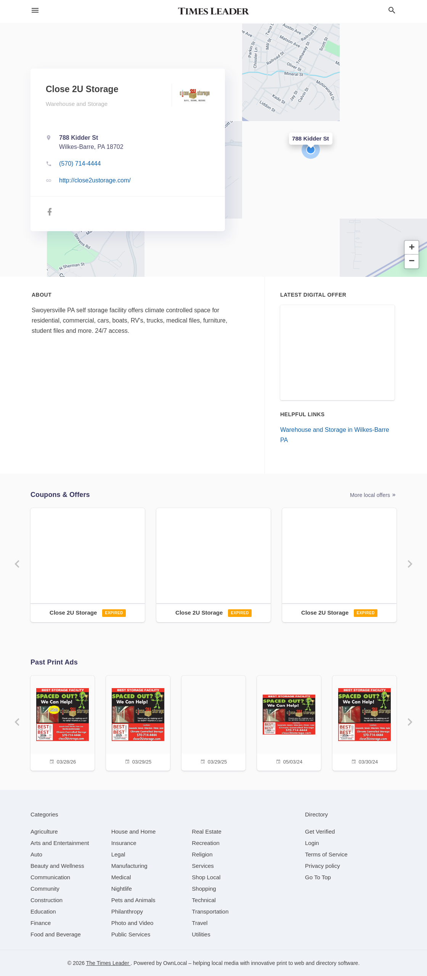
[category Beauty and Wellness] (57, 866)
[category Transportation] (210, 911)
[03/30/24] (364, 722)
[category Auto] (36, 854)
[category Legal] (118, 854)
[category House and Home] (133, 831)
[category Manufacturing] (129, 866)
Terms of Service (326, 854)
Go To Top (318, 877)
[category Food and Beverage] (55, 934)
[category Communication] (50, 877)
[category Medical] (121, 877)
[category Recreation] (206, 843)
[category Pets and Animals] (133, 900)
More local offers (373, 495)
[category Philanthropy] (127, 911)
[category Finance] (40, 923)
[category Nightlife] (121, 888)
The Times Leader (108, 963)
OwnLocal (175, 963)
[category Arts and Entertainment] (59, 843)
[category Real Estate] (207, 831)
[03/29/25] (138, 722)
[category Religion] (202, 854)
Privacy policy (322, 866)
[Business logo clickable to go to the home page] (213, 11)
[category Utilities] (201, 934)
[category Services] (203, 866)
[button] (310, 149)
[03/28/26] (62, 722)
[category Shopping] (204, 888)
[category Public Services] (131, 934)
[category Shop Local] (206, 877)
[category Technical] (204, 900)
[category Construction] (46, 900)
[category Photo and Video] (132, 923)
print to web (290, 963)
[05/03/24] (289, 722)
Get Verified (320, 831)
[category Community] (44, 888)
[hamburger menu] (35, 10)
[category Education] (43, 911)
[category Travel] (199, 923)
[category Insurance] (123, 843)
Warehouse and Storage (77, 104)
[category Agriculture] (44, 831)
